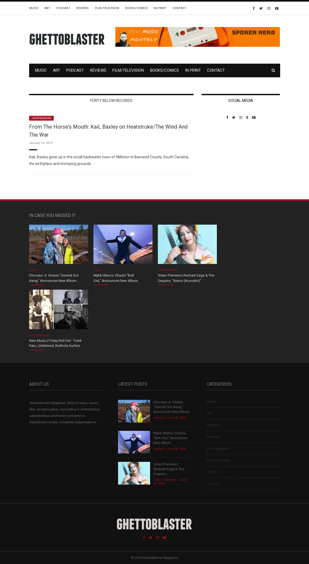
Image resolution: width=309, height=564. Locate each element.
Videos (33, 270)
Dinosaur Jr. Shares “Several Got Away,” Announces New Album (171, 407)
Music (33, 8)
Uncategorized (41, 118)
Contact (179, 8)
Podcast (63, 8)
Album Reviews (39, 335)
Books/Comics (136, 8)
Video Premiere (167, 270)
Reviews (82, 8)
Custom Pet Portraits (217, 156)
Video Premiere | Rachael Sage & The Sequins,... (168, 469)
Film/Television (107, 8)
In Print (160, 8)
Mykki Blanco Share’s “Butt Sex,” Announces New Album (170, 438)
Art (47, 8)
